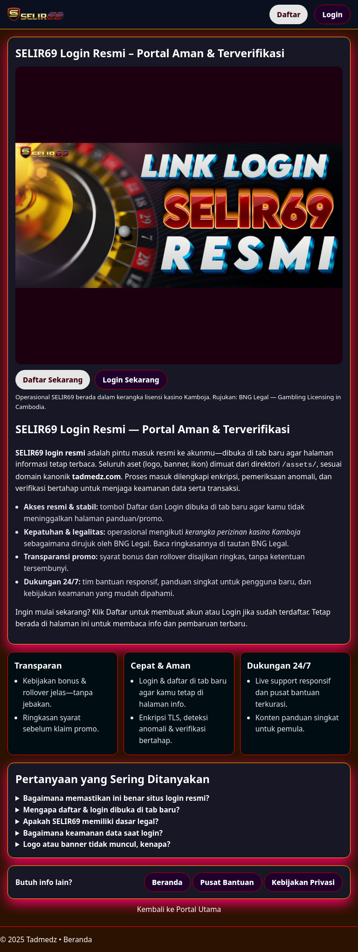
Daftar (288, 14)
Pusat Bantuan (227, 881)
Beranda (167, 881)
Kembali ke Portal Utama (179, 908)
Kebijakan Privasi (303, 881)
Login (332, 14)
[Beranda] (35, 14)
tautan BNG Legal (257, 542)
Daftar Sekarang (53, 380)
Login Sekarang (131, 380)
